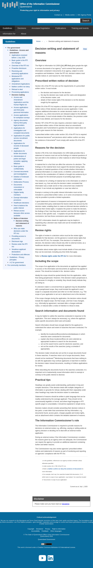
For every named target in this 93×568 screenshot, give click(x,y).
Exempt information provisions (21, 199)
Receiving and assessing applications (20, 72)
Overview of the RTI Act (20, 66)
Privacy (47, 529)
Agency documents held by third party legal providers (21, 122)
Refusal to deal (17, 89)
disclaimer (65, 504)
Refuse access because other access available (22, 213)
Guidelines (7, 28)
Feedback (45, 531)
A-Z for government (17, 262)
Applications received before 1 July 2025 (19, 56)
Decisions (22, 28)
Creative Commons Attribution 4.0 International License (56, 547)
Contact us (58, 15)
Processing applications (20, 92)
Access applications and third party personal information (21, 110)
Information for (9, 34)
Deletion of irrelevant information (21, 178)
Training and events (80, 28)
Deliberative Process (21, 182)
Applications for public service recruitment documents (22, 138)
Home (38, 41)
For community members (17, 265)
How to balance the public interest (21, 207)
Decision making (18, 95)
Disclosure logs (17, 241)
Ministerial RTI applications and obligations (18, 78)
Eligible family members (19, 193)
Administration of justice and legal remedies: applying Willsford (21, 160)
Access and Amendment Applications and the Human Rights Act (21, 101)
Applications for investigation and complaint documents (21, 130)
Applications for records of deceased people (21, 145)
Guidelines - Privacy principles (17, 258)
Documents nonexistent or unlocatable (19, 187)
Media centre (70, 15)
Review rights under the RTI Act (54, 256)
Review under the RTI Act (20, 245)
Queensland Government (46, 539)
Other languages (56, 531)
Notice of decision (21, 218)
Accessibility (35, 531)
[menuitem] (7, 28)
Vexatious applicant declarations (19, 250)
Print (85, 49)
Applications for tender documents (20, 152)
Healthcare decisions (21, 203)
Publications (60, 28)
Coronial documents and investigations (21, 173)
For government (14, 48)
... (44, 41)
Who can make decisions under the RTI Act (21, 231)
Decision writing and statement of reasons (22, 223)
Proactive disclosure (19, 68)
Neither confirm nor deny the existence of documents (64, 469)
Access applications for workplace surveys (22, 116)
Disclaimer (39, 529)
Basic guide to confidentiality (19, 167)
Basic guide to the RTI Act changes (20, 61)
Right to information (58, 529)
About (23, 34)
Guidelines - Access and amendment (19, 51)
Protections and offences (21, 255)
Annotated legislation (41, 28)
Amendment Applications (21, 84)
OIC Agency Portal (84, 15)
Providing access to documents (19, 237)
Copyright (31, 529)
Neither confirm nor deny (21, 87)
